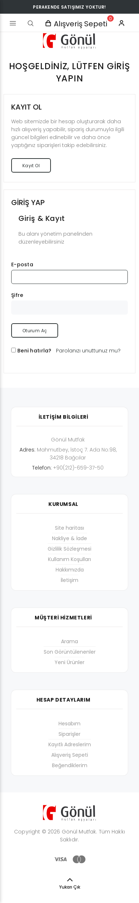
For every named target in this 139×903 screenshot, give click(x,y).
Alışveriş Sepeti (69, 755)
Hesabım (69, 723)
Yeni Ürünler (69, 662)
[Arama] (30, 23)
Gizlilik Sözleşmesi (69, 548)
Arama (69, 641)
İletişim (69, 580)
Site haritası (69, 527)
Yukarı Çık (69, 887)
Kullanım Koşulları (69, 559)
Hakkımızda (70, 569)
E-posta (22, 264)
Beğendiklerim (69, 765)
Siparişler (69, 734)
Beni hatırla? (34, 350)
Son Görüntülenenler (70, 651)
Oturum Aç (34, 331)
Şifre (17, 295)
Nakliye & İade (69, 538)
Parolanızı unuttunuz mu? (88, 350)
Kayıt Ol (31, 166)
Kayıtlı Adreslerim (69, 744)
